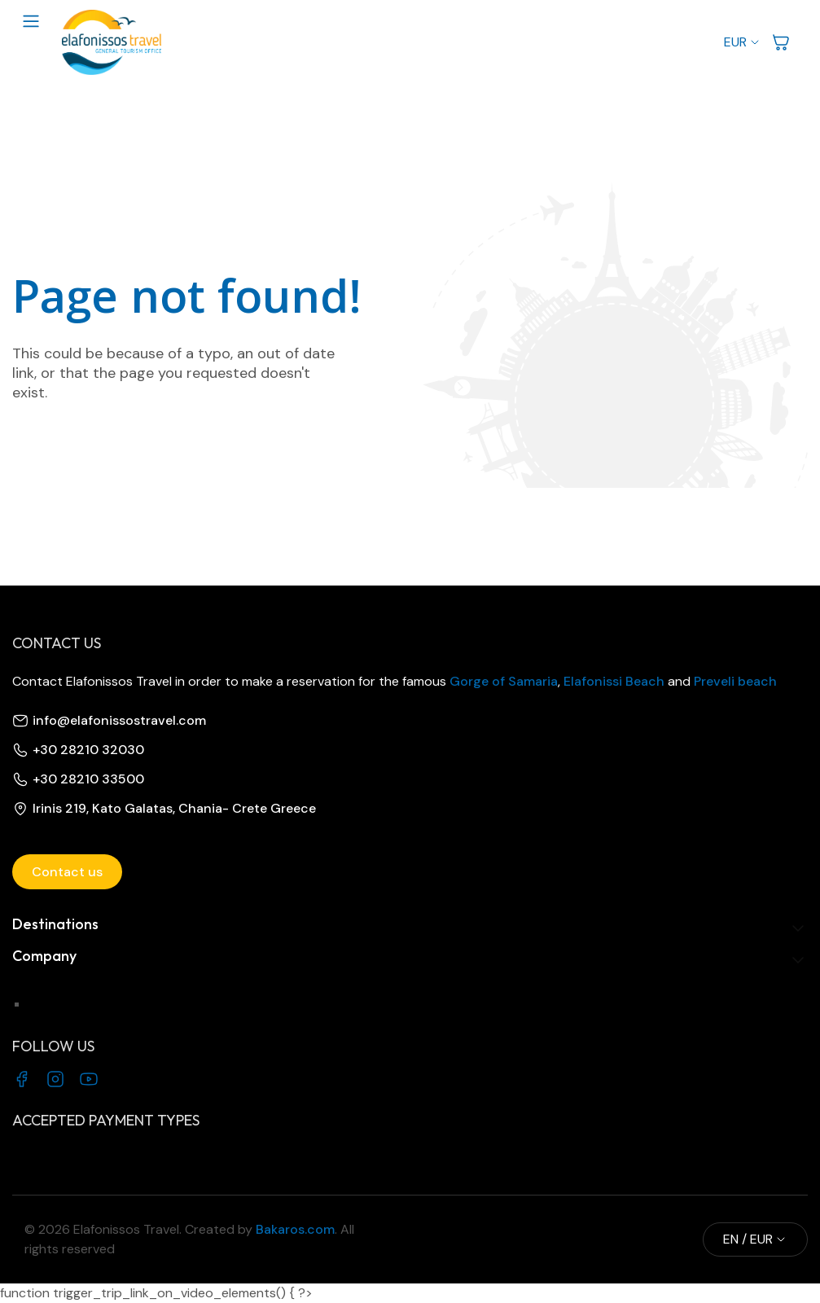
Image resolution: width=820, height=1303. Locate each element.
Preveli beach (735, 681)
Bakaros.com (293, 1229)
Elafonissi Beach (613, 681)
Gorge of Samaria (503, 681)
